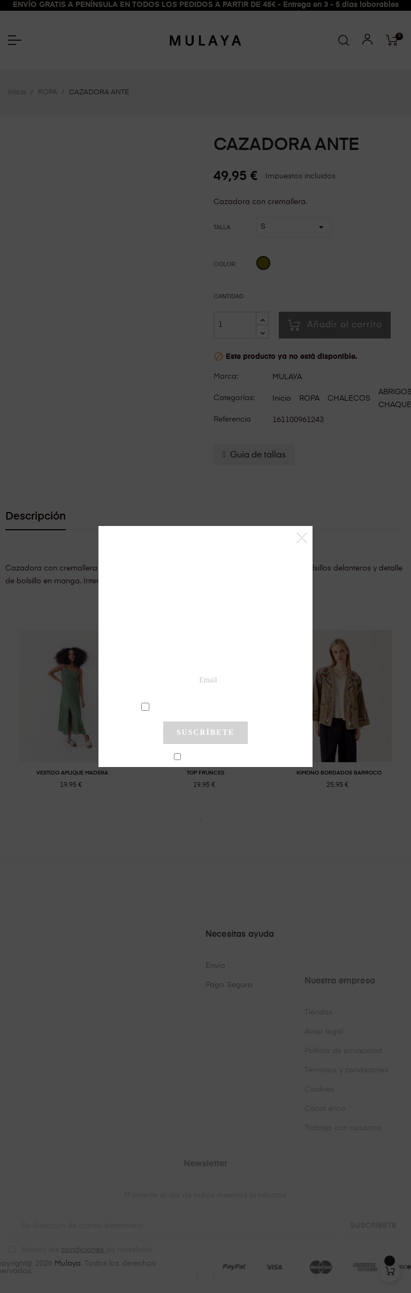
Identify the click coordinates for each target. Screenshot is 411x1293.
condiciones (207, 706)
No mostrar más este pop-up (210, 757)
